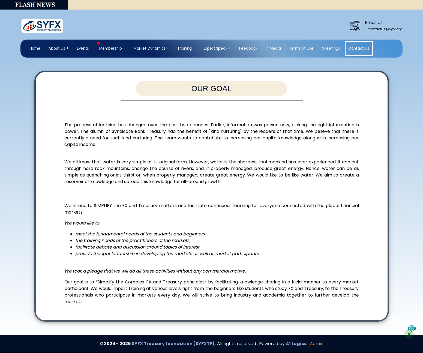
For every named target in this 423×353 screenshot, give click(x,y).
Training (184, 48)
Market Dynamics (150, 48)
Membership (109, 46)
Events (83, 48)
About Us (57, 48)
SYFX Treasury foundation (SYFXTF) (173, 343)
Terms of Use (301, 48)
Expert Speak (215, 48)
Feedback (248, 48)
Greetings (331, 48)
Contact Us (358, 48)
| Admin (315, 343)
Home (34, 48)
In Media (273, 48)
